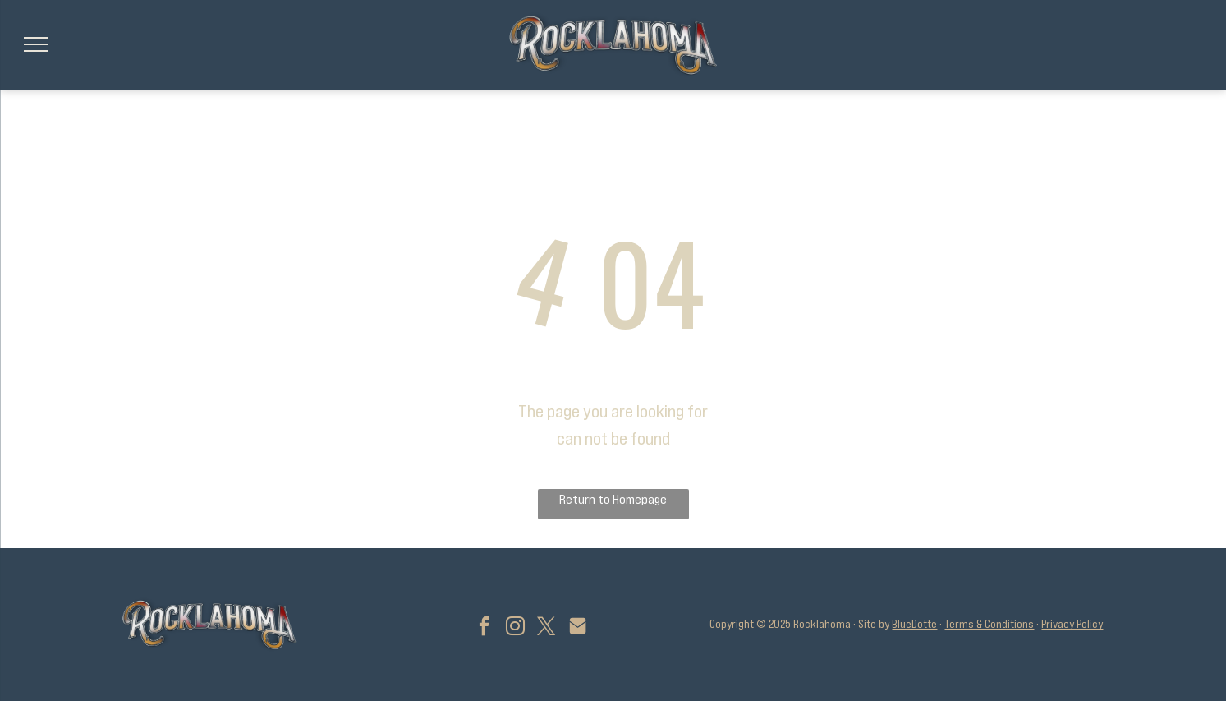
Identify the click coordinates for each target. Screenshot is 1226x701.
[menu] (36, 44)
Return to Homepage (613, 498)
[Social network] (577, 628)
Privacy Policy (1072, 623)
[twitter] (546, 628)
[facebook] (484, 628)
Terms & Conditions (989, 623)
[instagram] (515, 628)
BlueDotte (914, 623)
